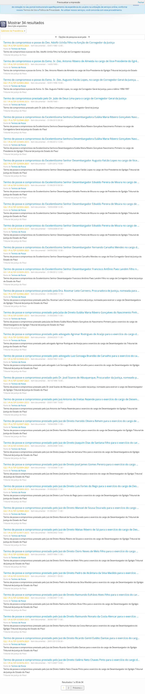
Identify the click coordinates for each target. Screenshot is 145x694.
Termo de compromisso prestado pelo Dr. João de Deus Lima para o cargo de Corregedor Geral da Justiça (64, 98)
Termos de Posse (18, 48)
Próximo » (77, 687)
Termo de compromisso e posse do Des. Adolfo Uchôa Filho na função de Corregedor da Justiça (58, 42)
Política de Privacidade (49, 10)
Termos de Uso (30, 10)
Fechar (141, 2)
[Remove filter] (24, 30)
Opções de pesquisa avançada (72, 37)
